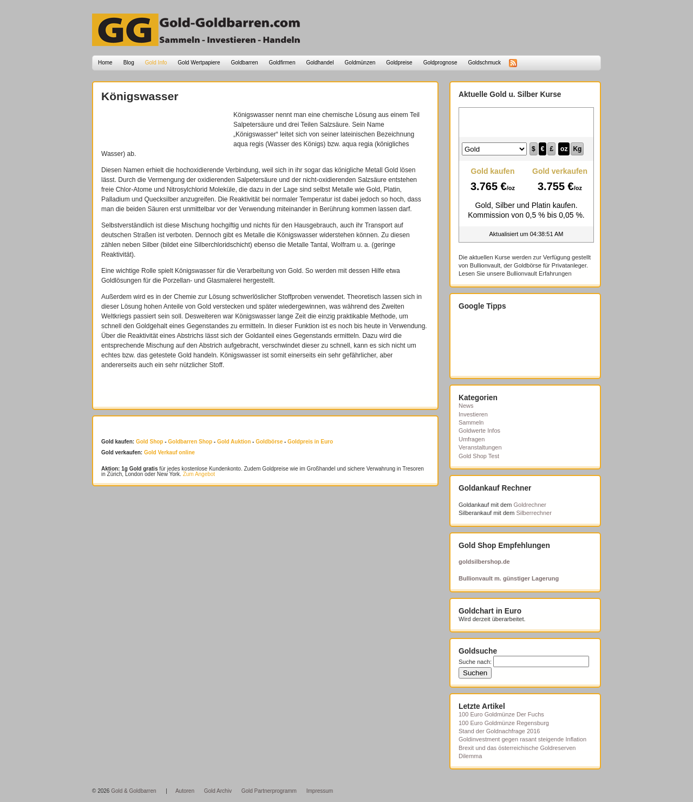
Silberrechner (533, 513)
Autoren (184, 791)
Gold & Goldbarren (133, 791)
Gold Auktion (234, 442)
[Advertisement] (164, 126)
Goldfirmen (282, 63)
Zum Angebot (199, 474)
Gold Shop (150, 442)
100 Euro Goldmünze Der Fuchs (501, 714)
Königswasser (139, 96)
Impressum (319, 791)
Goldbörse (269, 442)
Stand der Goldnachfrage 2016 (499, 731)
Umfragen (472, 439)
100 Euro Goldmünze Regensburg (504, 723)
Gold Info (156, 63)
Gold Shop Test (479, 456)
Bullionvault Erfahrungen (539, 273)
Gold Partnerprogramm (269, 791)
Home (105, 63)
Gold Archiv (218, 791)
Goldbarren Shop (190, 442)
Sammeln (471, 422)
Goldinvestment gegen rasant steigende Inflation (522, 739)
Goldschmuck (484, 63)
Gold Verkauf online (169, 452)
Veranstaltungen (480, 447)
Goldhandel (320, 63)
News (466, 405)
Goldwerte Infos (479, 430)
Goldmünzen (360, 63)
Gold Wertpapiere (199, 63)
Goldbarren (244, 63)
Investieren (473, 414)
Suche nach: (475, 661)
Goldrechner (530, 504)
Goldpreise (399, 63)
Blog (128, 63)
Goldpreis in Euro (310, 442)
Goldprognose (440, 63)
